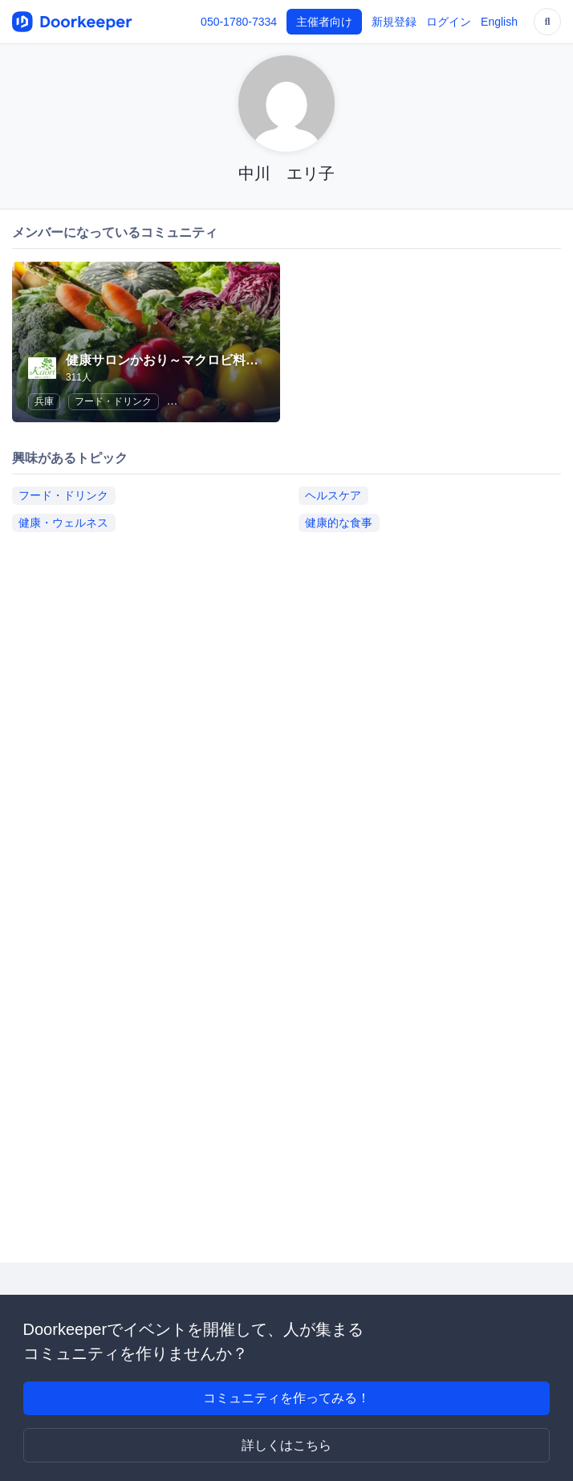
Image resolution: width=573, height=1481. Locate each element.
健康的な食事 (338, 522)
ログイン (448, 21)
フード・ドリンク (113, 401)
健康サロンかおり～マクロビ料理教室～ (181, 360)
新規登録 (394, 21)
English (499, 21)
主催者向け (324, 21)
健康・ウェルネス (63, 522)
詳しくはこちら (286, 1445)
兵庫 (44, 401)
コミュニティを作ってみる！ (286, 1398)
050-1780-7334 (239, 21)
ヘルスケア (333, 495)
